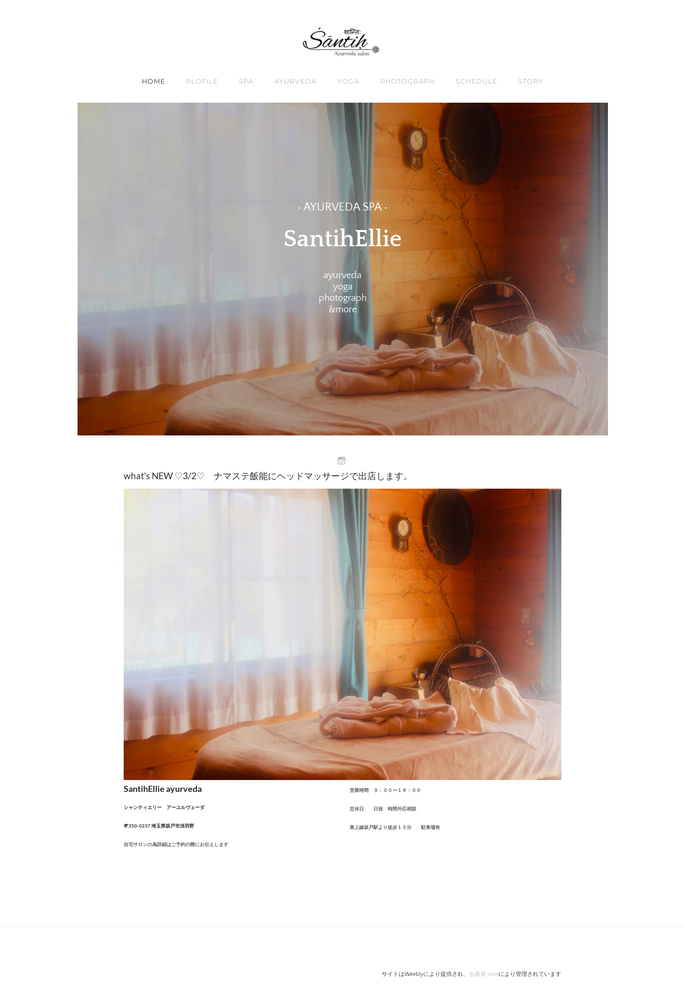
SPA (246, 81)
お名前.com (484, 974)
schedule (476, 81)
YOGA (348, 81)
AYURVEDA (295, 81)
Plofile (202, 81)
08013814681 (152, 861)
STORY (530, 81)
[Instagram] (341, 461)
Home (153, 81)
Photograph (407, 81)
